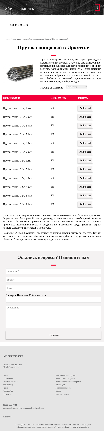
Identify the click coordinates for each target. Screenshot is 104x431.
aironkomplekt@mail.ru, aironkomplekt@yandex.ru (23, 408)
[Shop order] (76, 87)
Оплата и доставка (10, 382)
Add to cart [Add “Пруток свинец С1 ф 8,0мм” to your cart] (85, 143)
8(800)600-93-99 (19, 24)
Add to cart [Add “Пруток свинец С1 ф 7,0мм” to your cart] (85, 134)
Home (8, 39)
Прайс (5, 388)
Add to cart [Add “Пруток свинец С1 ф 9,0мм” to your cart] (85, 151)
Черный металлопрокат (65, 378)
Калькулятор (8, 385)
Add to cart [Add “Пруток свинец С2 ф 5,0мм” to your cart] (85, 169)
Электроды (60, 385)
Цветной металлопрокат (33, 39)
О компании (8, 378)
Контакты (7, 394)
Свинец (47, 39)
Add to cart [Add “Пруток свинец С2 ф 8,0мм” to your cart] (85, 195)
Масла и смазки (62, 394)
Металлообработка (63, 388)
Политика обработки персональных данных (54, 425)
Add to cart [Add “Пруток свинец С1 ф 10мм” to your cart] (85, 108)
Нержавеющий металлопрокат (68, 382)
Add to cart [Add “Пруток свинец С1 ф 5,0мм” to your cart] (85, 116)
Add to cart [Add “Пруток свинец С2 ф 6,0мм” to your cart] (85, 178)
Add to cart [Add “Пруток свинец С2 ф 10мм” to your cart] (85, 160)
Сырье (58, 391)
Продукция (16, 39)
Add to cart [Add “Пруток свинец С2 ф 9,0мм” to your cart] (85, 204)
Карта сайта (8, 391)
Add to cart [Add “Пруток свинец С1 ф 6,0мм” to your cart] (85, 125)
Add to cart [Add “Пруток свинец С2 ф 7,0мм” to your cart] (85, 186)
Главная (6, 375)
